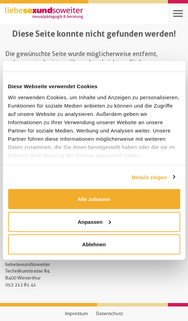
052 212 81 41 (20, 284)
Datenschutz (109, 313)
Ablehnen (94, 244)
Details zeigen (149, 177)
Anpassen (94, 221)
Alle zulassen (94, 199)
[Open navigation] (178, 13)
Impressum (76, 313)
